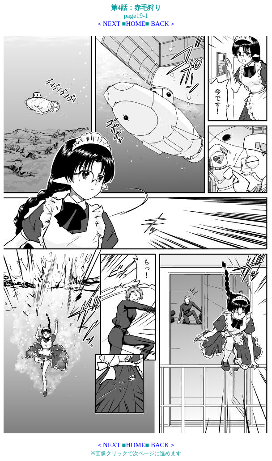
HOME (135, 23)
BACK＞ (163, 23)
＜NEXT (108, 23)
